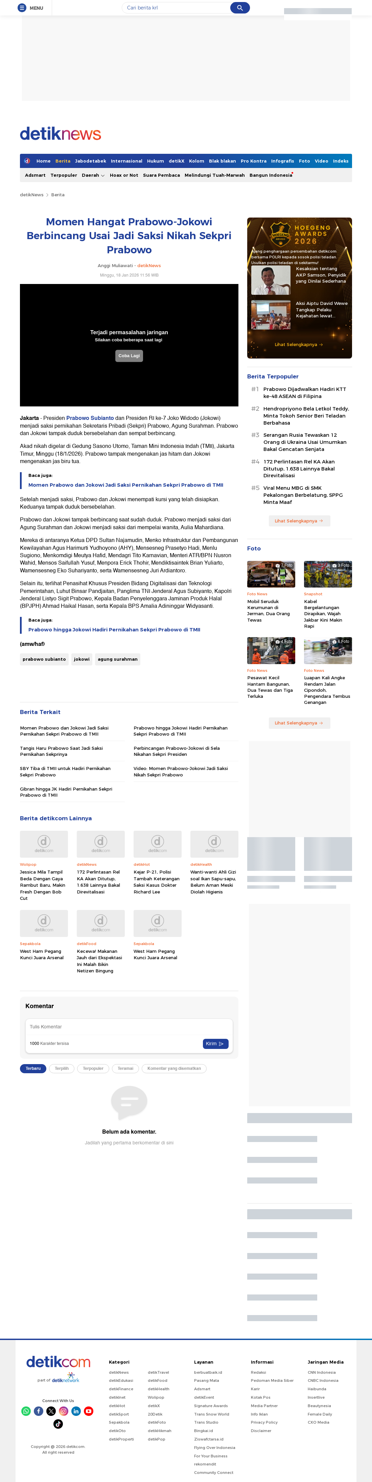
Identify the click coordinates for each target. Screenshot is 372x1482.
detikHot (117, 1405)
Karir (255, 1389)
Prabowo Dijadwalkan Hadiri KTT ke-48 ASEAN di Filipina (304, 392)
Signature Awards (211, 1405)
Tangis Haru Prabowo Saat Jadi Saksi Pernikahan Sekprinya (61, 751)
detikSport (119, 1414)
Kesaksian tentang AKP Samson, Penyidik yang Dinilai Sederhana (321, 274)
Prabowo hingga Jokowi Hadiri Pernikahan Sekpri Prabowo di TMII (114, 630)
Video (321, 161)
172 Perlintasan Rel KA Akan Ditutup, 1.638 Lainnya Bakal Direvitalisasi (98, 881)
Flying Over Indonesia (214, 1447)
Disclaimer (261, 1430)
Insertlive (316, 1397)
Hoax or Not (124, 175)
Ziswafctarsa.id (209, 1439)
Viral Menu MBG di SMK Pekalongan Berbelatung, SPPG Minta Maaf (303, 495)
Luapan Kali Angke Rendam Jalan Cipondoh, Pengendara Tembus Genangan (327, 690)
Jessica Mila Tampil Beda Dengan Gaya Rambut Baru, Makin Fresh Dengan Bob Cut (42, 885)
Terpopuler (63, 175)
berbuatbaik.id (208, 1372)
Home (44, 161)
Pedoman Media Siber (272, 1380)
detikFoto (157, 1422)
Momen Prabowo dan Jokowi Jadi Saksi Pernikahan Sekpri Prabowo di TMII (125, 485)
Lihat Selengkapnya (299, 344)
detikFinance (121, 1389)
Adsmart (35, 175)
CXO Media (318, 1422)
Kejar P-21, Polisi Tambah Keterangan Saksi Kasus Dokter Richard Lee (157, 881)
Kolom (196, 161)
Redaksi (258, 1372)
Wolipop (156, 1397)
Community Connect (213, 1472)
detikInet (117, 1397)
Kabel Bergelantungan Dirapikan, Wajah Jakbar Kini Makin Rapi (323, 614)
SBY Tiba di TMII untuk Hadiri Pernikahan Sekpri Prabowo (65, 771)
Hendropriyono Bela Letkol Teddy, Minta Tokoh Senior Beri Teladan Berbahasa (306, 416)
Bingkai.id (203, 1430)
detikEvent (204, 1397)
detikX (176, 161)
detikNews (32, 194)
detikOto (117, 1430)
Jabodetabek (90, 161)
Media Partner (264, 1405)
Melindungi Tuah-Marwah (215, 175)
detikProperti (121, 1439)
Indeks (341, 161)
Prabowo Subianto (90, 418)
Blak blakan (222, 161)
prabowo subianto (44, 659)
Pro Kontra (253, 161)
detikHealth (158, 1389)
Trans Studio (206, 1422)
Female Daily (320, 1414)
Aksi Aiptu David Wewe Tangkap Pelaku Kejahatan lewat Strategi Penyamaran (322, 310)
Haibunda (317, 1389)
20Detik (155, 1414)
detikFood (157, 1380)
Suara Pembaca (161, 175)
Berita (62, 161)
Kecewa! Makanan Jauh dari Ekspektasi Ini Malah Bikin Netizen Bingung (99, 961)
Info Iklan (259, 1414)
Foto (304, 161)
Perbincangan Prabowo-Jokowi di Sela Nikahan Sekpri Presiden (177, 751)
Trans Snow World (211, 1414)
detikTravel (158, 1372)
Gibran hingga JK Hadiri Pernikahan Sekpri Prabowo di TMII (66, 792)
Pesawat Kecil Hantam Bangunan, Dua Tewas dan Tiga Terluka (270, 687)
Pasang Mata (206, 1380)
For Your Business (211, 1456)
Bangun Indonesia (271, 175)
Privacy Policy (264, 1422)
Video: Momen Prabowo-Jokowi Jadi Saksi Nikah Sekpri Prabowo (181, 771)
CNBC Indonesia (323, 1380)
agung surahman (118, 659)
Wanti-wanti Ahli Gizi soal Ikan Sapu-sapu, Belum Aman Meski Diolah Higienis (213, 881)
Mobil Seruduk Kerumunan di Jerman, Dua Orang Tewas (268, 611)
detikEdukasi (121, 1380)
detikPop (156, 1439)
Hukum (155, 161)
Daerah (93, 175)
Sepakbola (119, 1422)
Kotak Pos (261, 1397)
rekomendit (205, 1464)
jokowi (82, 659)
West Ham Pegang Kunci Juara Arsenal (42, 954)
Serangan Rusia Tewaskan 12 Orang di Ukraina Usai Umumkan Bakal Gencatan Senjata (305, 442)
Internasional (126, 161)
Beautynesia (319, 1405)
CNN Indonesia (322, 1372)
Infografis (282, 161)
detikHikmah (159, 1430)
